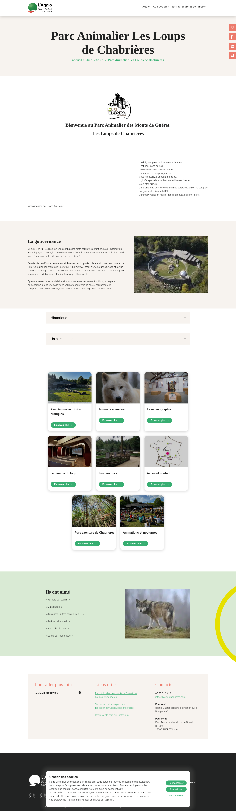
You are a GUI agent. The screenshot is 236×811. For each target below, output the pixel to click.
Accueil (78, 60)
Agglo (149, 6)
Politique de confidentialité (87, 789)
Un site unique (61, 338)
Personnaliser (176, 795)
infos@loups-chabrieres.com (169, 696)
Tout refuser (176, 789)
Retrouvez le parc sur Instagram (110, 714)
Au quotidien (164, 6)
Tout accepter (176, 783)
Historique (58, 317)
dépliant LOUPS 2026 (46, 692)
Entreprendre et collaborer (190, 6)
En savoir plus (63, 424)
